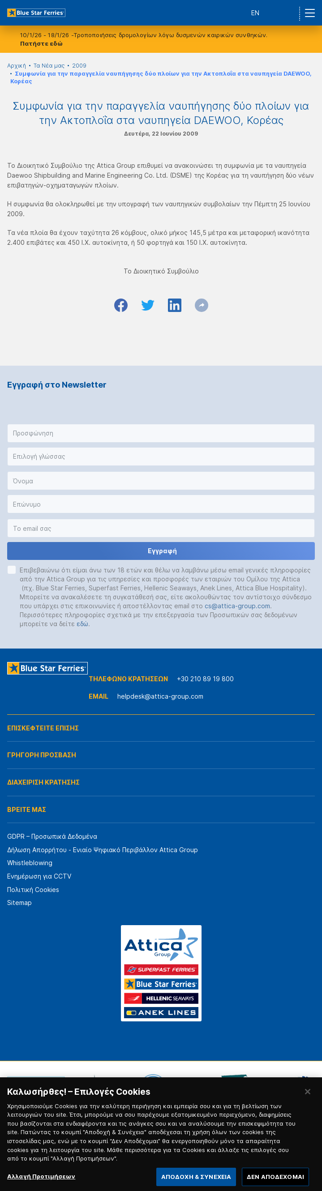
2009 (79, 65)
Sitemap (19, 902)
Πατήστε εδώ (41, 43)
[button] (161, 433)
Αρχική (16, 65)
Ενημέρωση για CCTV (39, 876)
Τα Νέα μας (49, 65)
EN (255, 13)
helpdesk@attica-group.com (160, 696)
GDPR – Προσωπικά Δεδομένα (52, 836)
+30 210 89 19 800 (205, 679)
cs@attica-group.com (237, 606)
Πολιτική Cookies (33, 889)
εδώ (82, 624)
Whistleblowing (29, 863)
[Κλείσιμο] (308, 1099)
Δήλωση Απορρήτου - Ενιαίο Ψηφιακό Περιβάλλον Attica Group (102, 850)
